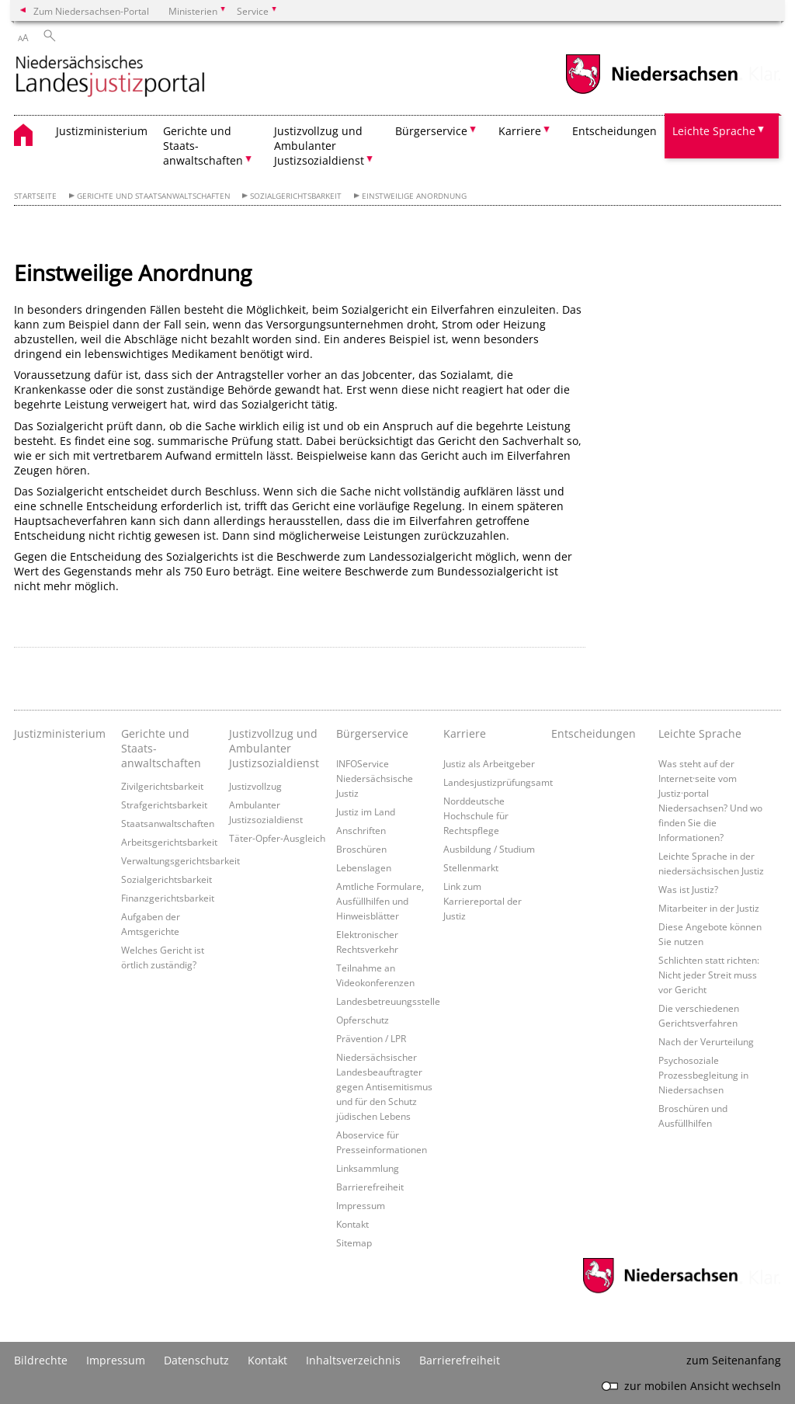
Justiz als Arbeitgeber (489, 763)
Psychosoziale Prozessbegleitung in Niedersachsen (703, 1075)
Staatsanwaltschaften (167, 823)
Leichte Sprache (699, 733)
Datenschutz (196, 1360)
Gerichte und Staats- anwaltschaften (161, 748)
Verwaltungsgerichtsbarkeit (180, 860)
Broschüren (361, 849)
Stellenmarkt (470, 867)
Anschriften (361, 830)
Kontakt (352, 1224)
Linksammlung (367, 1168)
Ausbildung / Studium (489, 849)
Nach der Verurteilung (706, 1041)
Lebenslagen (363, 867)
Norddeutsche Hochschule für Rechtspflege (476, 815)
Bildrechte (41, 1360)
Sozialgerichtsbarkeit (296, 196)
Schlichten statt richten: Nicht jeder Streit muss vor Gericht (708, 975)
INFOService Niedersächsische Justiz (374, 778)
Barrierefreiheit (370, 1186)
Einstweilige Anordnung (414, 196)
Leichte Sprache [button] (713, 130)
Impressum (360, 1205)
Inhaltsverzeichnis (353, 1360)
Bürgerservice (372, 733)
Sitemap (354, 1242)
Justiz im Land (365, 811)
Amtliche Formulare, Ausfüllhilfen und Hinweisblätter (380, 901)
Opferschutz (362, 1019)
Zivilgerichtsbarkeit (162, 786)
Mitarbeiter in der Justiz (708, 908)
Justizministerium (102, 130)
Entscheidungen (614, 130)
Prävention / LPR (371, 1038)
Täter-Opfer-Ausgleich (277, 838)
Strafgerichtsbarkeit (164, 804)
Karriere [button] (519, 130)
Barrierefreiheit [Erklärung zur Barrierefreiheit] (459, 1360)
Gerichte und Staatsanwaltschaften (154, 196)
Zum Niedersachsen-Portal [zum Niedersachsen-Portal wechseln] (91, 11)
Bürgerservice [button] (431, 130)
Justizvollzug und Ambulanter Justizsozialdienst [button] (319, 145)
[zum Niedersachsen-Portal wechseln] (651, 92)
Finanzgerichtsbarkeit (167, 897)
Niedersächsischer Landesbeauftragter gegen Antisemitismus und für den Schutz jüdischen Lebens (384, 1086)
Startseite (35, 196)
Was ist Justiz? (688, 889)
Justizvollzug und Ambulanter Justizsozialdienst (274, 748)
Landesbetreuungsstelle (388, 1001)
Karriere (464, 733)
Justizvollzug (255, 786)
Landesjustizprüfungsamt (498, 782)
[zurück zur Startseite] (110, 77)
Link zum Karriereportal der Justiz (482, 901)
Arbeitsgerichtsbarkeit (169, 842)
